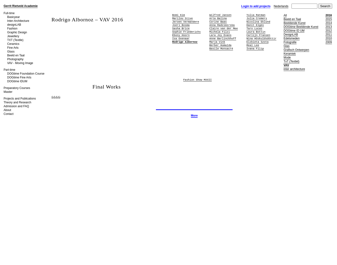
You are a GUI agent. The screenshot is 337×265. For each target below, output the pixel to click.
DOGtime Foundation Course (25, 73)
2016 (329, 15)
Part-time (9, 69)
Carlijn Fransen (258, 35)
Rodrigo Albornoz (185, 42)
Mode (287, 57)
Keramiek (290, 53)
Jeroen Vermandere (185, 22)
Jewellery (13, 36)
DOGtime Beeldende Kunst (301, 27)
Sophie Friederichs (186, 32)
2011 (329, 34)
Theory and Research (17, 102)
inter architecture (294, 69)
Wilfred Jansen (220, 15)
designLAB (14, 24)
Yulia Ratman (255, 15)
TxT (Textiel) (291, 61)
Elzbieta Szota (257, 42)
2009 (329, 42)
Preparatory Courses (17, 88)
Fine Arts (12, 47)
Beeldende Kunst (294, 23)
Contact (8, 114)
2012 (329, 30)
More (194, 115)
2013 (329, 27)
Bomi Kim (178, 15)
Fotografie (290, 42)
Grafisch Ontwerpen (296, 50)
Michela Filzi (219, 32)
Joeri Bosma (181, 25)
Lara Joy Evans (220, 35)
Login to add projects (255, 6)
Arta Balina (218, 18)
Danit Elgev (255, 25)
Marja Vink (217, 42)
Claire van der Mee (223, 28)
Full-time (9, 13)
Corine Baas (218, 22)
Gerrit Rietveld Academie (21, 6)
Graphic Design (17, 32)
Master (8, 92)
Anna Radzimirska (222, 25)
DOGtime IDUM (17, 81)
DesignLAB (291, 34)
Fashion (12, 28)
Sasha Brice (181, 28)
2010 (329, 38)
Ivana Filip (255, 48)
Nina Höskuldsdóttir (261, 38)
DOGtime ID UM (294, 30)
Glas (287, 46)
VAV (286, 65)
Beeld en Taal (16, 55)
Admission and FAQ (16, 106)
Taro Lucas (254, 28)
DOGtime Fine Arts (19, 77)
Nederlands (281, 6)
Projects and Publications (20, 98)
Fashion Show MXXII (197, 80)
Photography (15, 59)
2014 (329, 23)
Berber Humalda (220, 45)
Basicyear (13, 17)
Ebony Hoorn (181, 35)
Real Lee (252, 45)
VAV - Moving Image (20, 63)
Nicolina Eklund (258, 22)
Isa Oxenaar (181, 38)
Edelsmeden (292, 38)
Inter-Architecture (18, 21)
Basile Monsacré (221, 48)
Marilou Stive (182, 18)
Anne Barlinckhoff (222, 38)
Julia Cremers (256, 18)
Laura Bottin (255, 32)
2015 (329, 19)
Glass (11, 51)
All (285, 15)
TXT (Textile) (15, 40)
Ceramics (13, 44)
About (7, 110)
